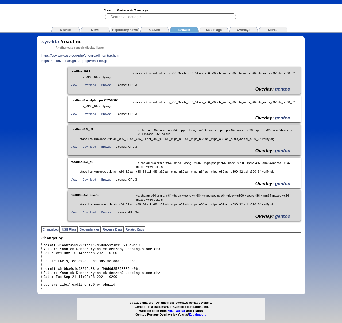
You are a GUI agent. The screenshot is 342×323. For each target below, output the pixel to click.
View (74, 85)
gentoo (282, 89)
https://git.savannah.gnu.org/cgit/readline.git (74, 61)
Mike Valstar (176, 310)
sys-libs (50, 41)
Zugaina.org (198, 314)
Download (89, 85)
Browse (106, 85)
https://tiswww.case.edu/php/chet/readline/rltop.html (80, 55)
